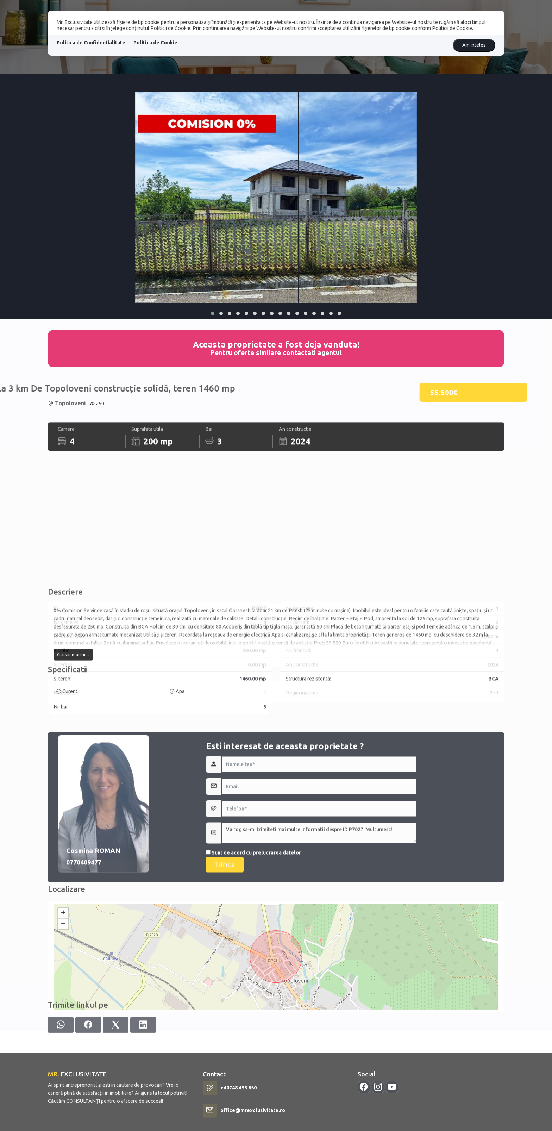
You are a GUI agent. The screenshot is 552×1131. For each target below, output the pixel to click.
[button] (212, 313)
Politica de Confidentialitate (91, 42)
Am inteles (474, 45)
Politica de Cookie (155, 42)
